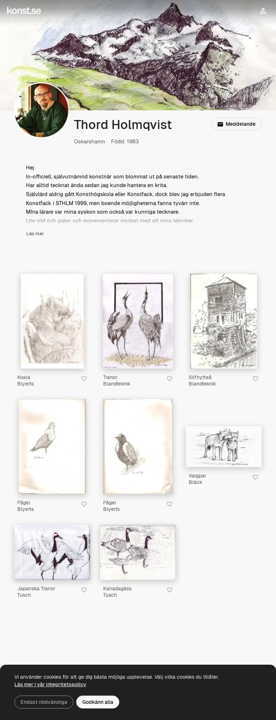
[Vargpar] (224, 446)
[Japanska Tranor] (52, 552)
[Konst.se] (24, 10)
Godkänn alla (97, 702)
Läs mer (35, 234)
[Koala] (52, 321)
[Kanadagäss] (138, 552)
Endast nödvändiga (43, 702)
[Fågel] (52, 446)
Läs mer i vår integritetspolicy (50, 684)
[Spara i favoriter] (84, 378)
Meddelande (236, 124)
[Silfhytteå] (223, 321)
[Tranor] (138, 321)
